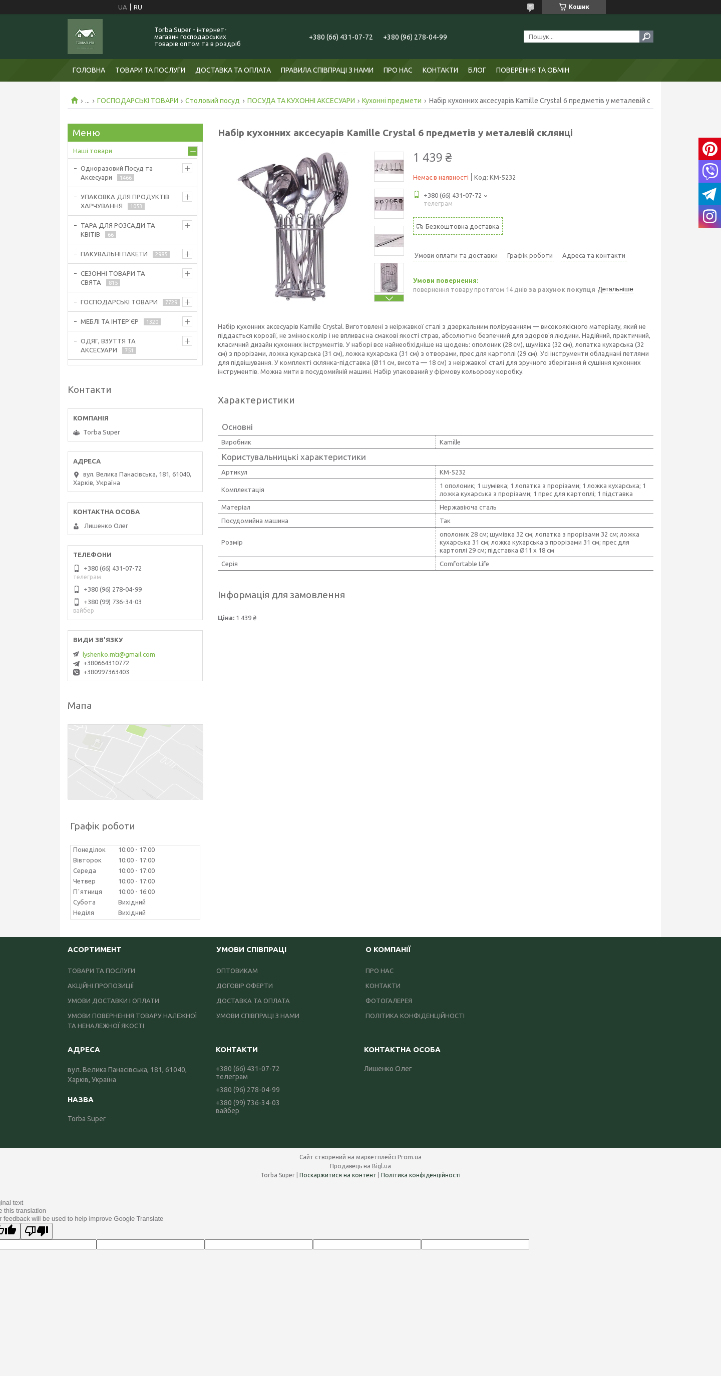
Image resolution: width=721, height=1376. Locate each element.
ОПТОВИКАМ (237, 970)
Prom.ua (410, 1157)
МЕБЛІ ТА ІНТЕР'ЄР (110, 321)
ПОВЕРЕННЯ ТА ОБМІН (532, 70)
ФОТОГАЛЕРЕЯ (389, 1000)
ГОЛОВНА (89, 70)
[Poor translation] (37, 1231)
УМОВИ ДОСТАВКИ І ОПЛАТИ (113, 1000)
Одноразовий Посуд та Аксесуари (117, 173)
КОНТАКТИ (440, 70)
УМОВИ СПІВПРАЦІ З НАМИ (257, 1015)
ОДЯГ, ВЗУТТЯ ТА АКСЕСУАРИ (108, 345)
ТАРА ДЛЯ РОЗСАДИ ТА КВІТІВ (118, 230)
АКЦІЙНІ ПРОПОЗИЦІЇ (101, 985)
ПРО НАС (398, 70)
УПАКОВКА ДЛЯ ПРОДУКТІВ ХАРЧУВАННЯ (125, 201)
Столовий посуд (212, 101)
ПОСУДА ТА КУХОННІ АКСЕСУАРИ (301, 101)
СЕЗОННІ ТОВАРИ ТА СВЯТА (113, 278)
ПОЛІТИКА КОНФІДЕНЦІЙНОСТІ (415, 1015)
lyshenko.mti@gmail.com (119, 654)
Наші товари (92, 150)
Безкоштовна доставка (462, 226)
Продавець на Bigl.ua (360, 1166)
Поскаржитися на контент (338, 1175)
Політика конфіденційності (421, 1175)
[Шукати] (646, 37)
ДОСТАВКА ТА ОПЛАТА (233, 70)
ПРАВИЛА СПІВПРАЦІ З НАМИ (327, 70)
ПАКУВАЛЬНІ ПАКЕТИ (114, 253)
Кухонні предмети (392, 101)
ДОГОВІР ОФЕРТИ (244, 985)
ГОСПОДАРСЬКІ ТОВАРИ (137, 101)
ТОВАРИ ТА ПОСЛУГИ (150, 70)
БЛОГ (477, 70)
